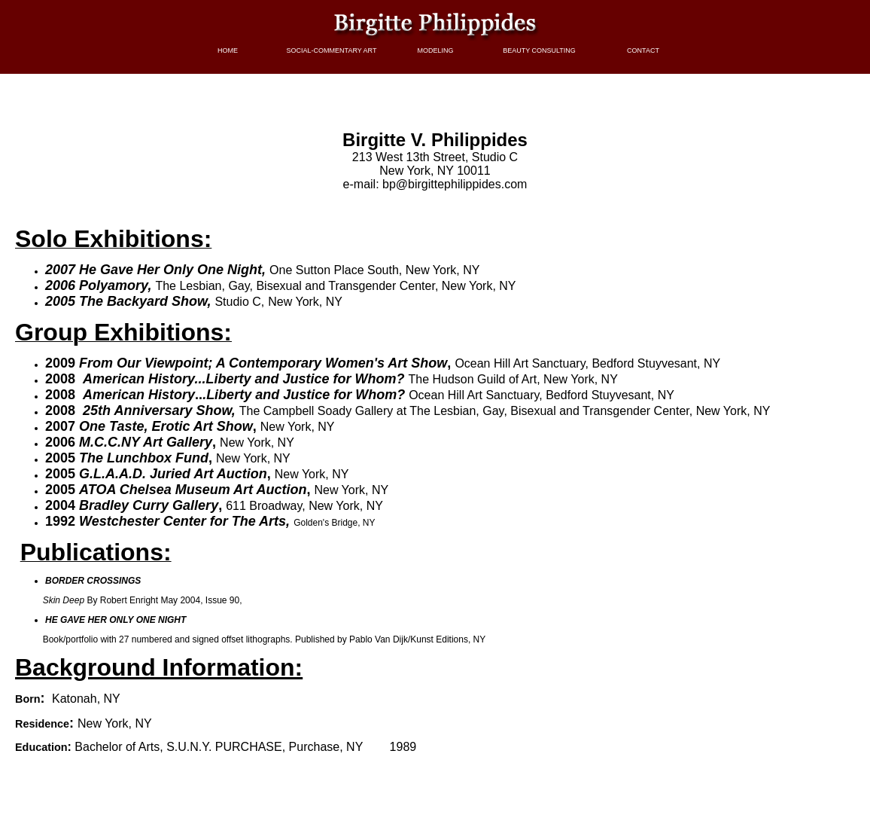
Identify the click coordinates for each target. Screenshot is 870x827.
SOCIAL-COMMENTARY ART (332, 50)
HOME (228, 50)
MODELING (435, 50)
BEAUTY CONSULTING (539, 50)
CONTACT (643, 50)
